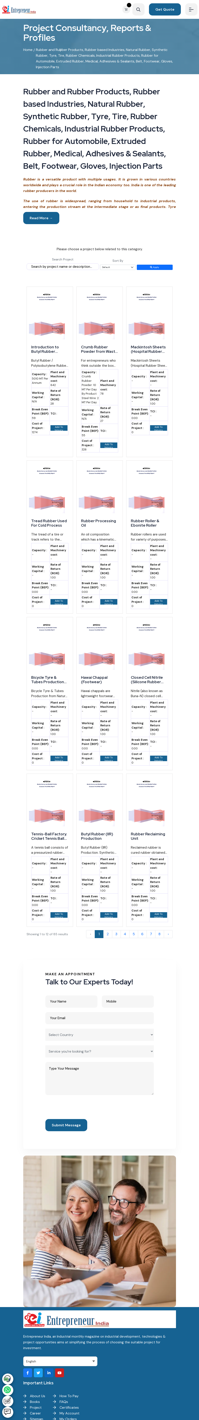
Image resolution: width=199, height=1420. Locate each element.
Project (32, 1407)
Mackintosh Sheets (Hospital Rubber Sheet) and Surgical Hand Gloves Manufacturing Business (148, 349)
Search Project (62, 259)
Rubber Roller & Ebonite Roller (145, 523)
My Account (66, 1413)
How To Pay (66, 1396)
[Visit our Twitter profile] (38, 1372)
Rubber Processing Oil (98, 523)
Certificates (66, 1407)
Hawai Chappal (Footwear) (94, 679)
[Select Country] (99, 1035)
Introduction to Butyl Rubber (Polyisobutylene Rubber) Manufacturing (46, 349)
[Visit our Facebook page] (27, 1372)
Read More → (41, 218)
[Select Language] (60, 1361)
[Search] (138, 9)
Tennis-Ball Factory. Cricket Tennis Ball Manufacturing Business (49, 836)
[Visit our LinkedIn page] (48, 1372)
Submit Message (66, 1125)
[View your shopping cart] (127, 9)
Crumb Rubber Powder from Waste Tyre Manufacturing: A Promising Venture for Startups (99, 349)
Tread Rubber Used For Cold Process (49, 523)
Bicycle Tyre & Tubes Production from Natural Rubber (47, 679)
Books (31, 1401)
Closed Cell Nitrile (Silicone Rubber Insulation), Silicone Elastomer (148, 679)
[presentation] (79, 1108)
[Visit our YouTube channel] (59, 1372)
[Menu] (191, 9)
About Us (34, 1396)
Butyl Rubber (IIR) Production (97, 836)
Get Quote (164, 9)
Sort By (117, 261)
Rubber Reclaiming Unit (148, 836)
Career (32, 1413)
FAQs (60, 1401)
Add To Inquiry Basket (59, 428)
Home (28, 49)
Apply (154, 267)
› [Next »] (168, 934)
